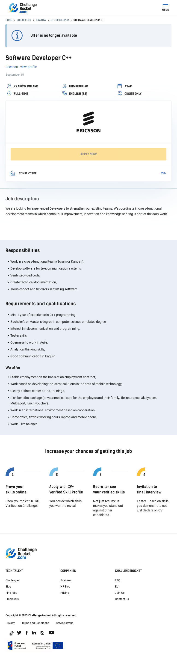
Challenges (12, 580)
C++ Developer (60, 20)
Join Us (119, 592)
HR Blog (65, 586)
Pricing (64, 592)
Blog (8, 586)
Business (65, 580)
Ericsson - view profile (21, 67)
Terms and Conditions (35, 623)
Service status (64, 623)
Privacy (10, 623)
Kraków (41, 20)
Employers (12, 599)
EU (116, 586)
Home (9, 20)
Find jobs (11, 592)
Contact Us (122, 599)
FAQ (117, 580)
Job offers (24, 20)
